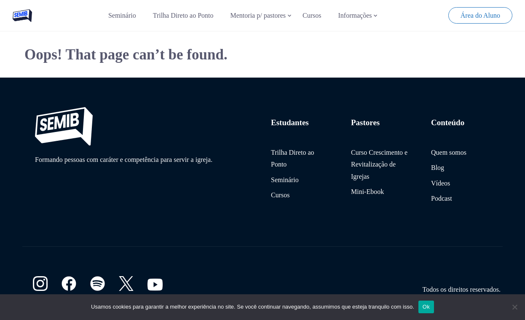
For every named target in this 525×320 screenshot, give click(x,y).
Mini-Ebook (367, 191)
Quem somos (448, 152)
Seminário (122, 15)
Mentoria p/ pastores (258, 15)
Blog (437, 167)
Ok (426, 307)
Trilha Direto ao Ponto (183, 15)
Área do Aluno (480, 15)
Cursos (312, 15)
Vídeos (440, 183)
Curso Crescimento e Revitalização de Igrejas (379, 164)
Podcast (441, 198)
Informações (355, 15)
